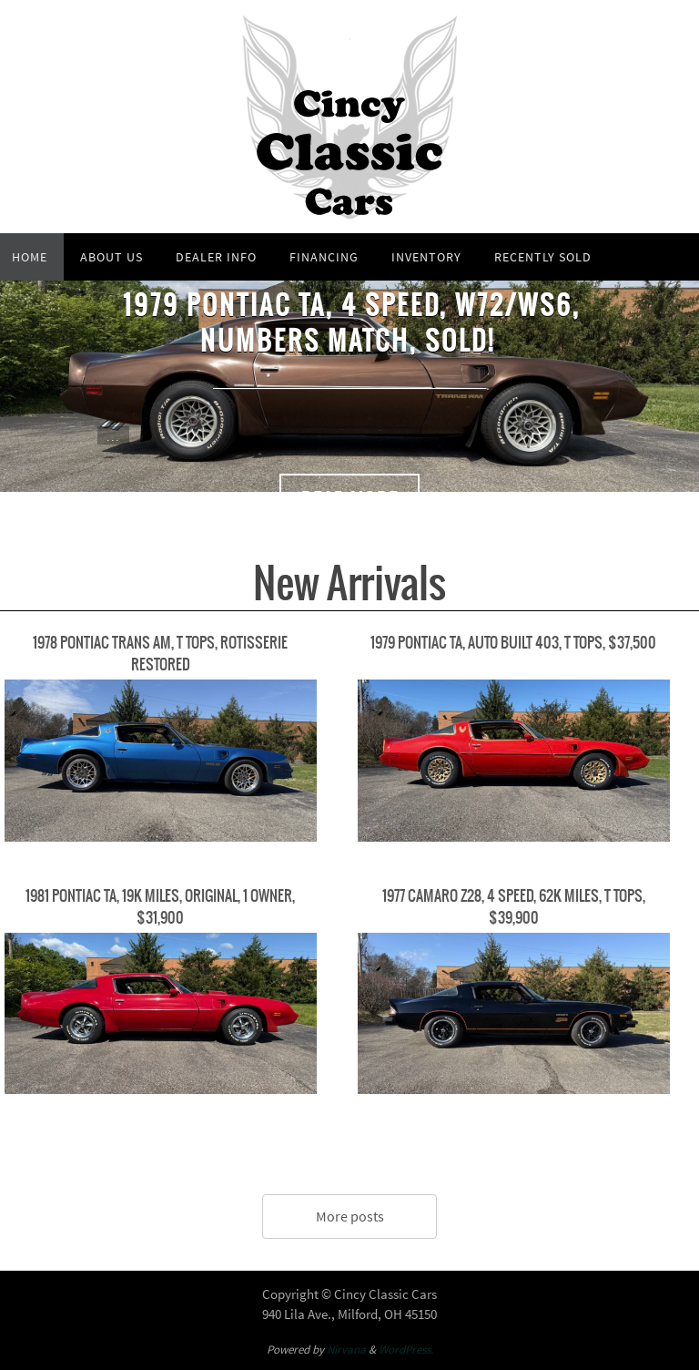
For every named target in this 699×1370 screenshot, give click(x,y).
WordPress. (406, 1349)
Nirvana (346, 1349)
